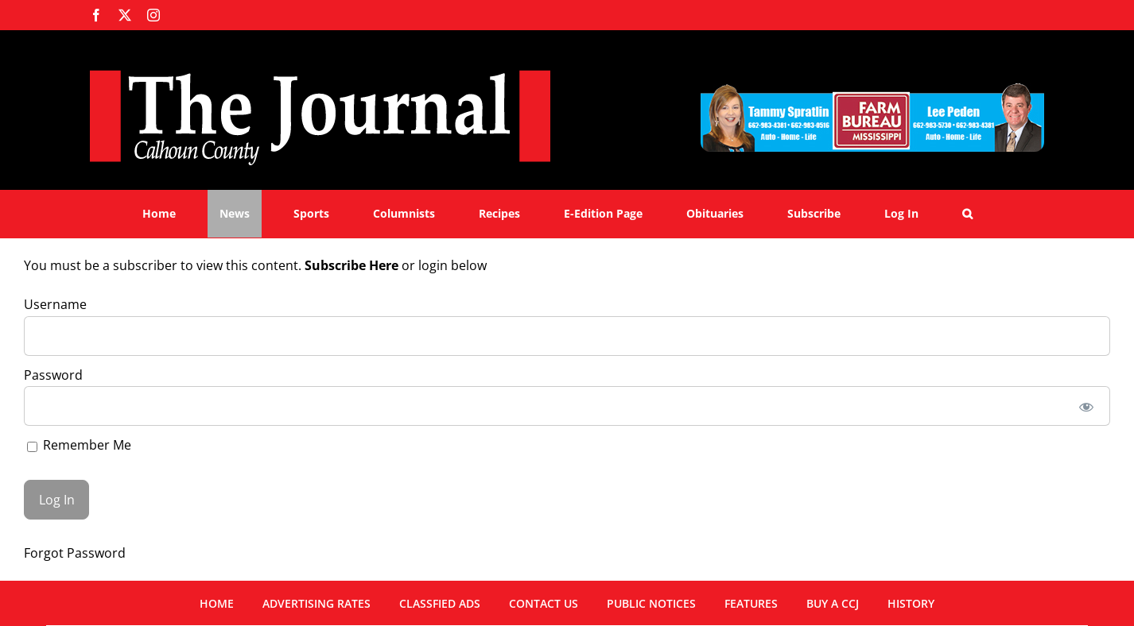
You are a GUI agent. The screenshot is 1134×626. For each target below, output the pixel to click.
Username (55, 304)
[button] (967, 214)
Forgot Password (75, 553)
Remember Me (79, 445)
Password (53, 375)
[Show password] (1086, 406)
